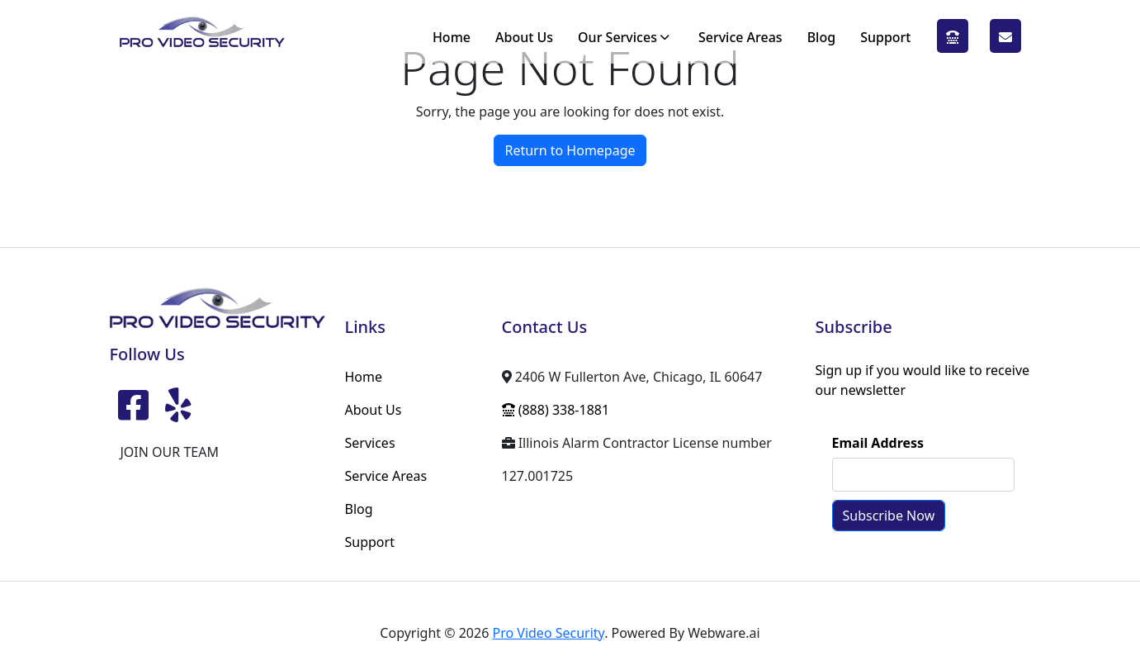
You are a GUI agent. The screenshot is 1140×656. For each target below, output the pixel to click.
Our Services (617, 37)
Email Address (878, 443)
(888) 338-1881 (952, 37)
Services (370, 443)
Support (885, 37)
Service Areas (740, 37)
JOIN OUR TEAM (170, 452)
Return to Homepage (569, 150)
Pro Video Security (548, 633)
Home (452, 37)
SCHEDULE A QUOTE (1005, 37)
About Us (524, 37)
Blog (821, 37)
